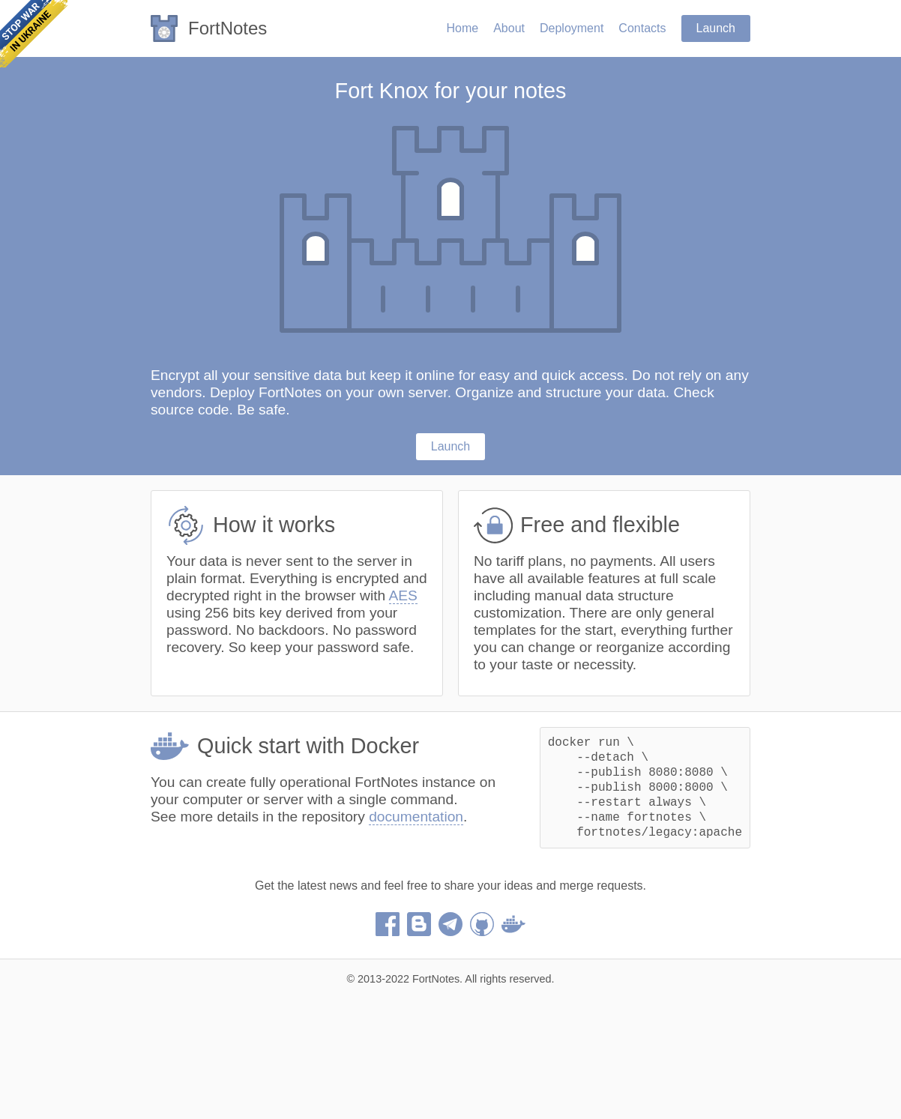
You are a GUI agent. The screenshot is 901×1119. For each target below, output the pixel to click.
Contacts (642, 28)
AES (403, 595)
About (509, 28)
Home (462, 28)
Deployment (571, 28)
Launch (716, 28)
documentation (416, 816)
